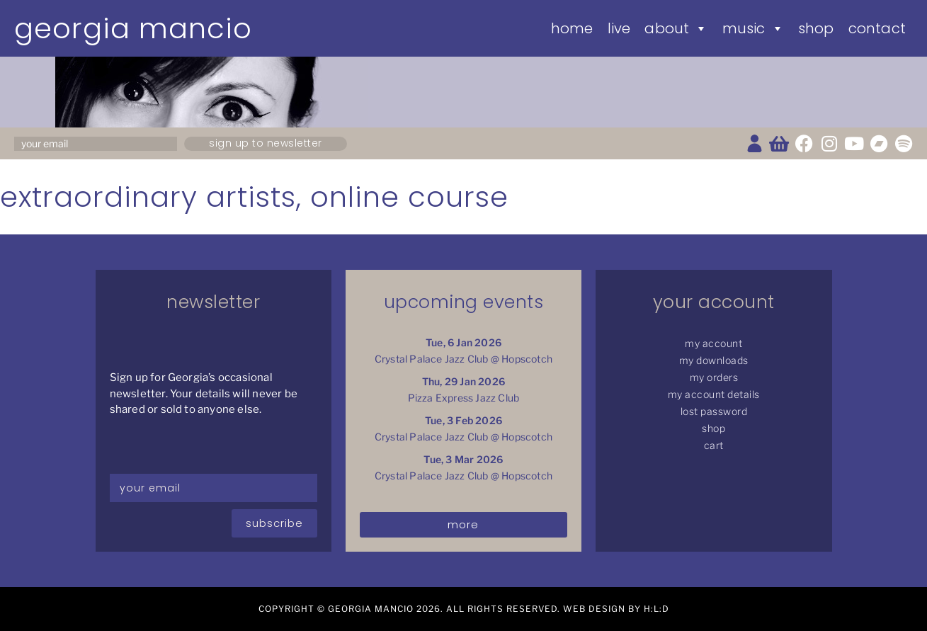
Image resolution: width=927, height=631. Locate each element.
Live (619, 28)
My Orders (714, 377)
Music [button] (753, 28)
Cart (714, 445)
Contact (877, 28)
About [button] (675, 28)
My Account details (714, 394)
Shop (816, 28)
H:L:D (656, 608)
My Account (713, 343)
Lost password (714, 411)
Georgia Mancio (133, 28)
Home (572, 28)
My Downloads (714, 360)
